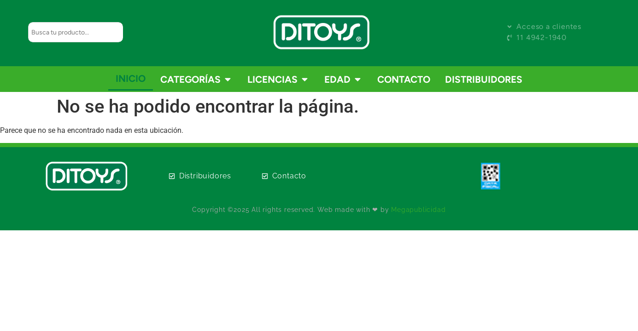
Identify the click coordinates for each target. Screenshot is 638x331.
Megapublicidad (418, 209)
